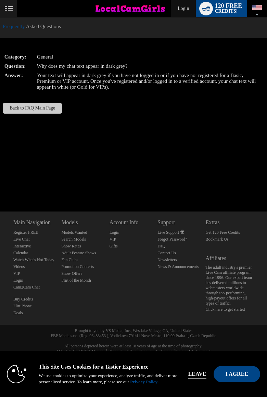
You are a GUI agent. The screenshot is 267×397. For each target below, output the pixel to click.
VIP (16, 273)
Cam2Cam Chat (26, 287)
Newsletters (167, 259)
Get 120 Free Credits (223, 232)
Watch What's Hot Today (33, 259)
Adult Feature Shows (78, 253)
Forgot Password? (172, 239)
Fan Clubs (69, 259)
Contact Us (166, 253)
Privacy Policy (143, 381)
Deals (18, 312)
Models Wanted (74, 232)
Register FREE (25, 232)
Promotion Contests (77, 266)
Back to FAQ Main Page (32, 108)
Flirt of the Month (76, 280)
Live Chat (21, 239)
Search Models (73, 239)
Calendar (20, 253)
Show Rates (71, 246)
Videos (19, 266)
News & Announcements (178, 266)
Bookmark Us (217, 239)
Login (183, 8)
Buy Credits (23, 299)
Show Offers (71, 273)
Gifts (114, 246)
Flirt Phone (22, 306)
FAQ (161, 246)
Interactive (22, 246)
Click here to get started (225, 309)
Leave (197, 374)
